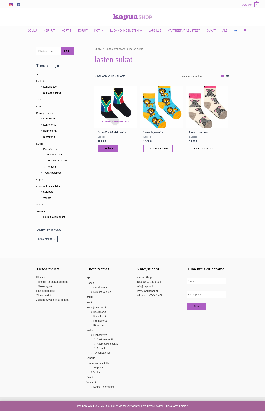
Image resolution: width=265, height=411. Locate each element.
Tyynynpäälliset (52, 173)
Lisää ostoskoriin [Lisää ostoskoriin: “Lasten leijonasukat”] (160, 149)
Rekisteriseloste (45, 291)
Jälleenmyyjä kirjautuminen (52, 300)
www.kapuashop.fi (148, 291)
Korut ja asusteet (46, 113)
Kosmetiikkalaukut (57, 160)
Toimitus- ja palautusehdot (52, 282)
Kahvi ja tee (50, 87)
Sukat (207, 30)
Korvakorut (49, 125)
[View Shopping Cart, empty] (250, 4)
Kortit (70, 30)
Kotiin (100, 30)
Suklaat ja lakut (52, 93)
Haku (67, 51)
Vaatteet (41, 211)
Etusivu (98, 49)
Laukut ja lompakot (54, 217)
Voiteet (47, 198)
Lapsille (153, 30)
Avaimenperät (54, 154)
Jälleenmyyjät (44, 286)
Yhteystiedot (43, 295)
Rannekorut (50, 131)
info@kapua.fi (145, 286)
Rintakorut (49, 137)
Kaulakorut (49, 118)
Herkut (54, 30)
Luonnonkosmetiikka (126, 30)
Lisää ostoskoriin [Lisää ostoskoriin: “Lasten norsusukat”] (206, 149)
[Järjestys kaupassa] (197, 76)
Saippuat (48, 192)
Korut (85, 30)
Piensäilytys (50, 149)
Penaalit (51, 167)
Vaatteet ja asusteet (181, 30)
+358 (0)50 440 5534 (149, 282)
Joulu (39, 30)
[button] (237, 30)
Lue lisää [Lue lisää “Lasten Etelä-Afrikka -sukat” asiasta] (109, 148)
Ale (219, 30)
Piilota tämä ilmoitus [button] (176, 406)
